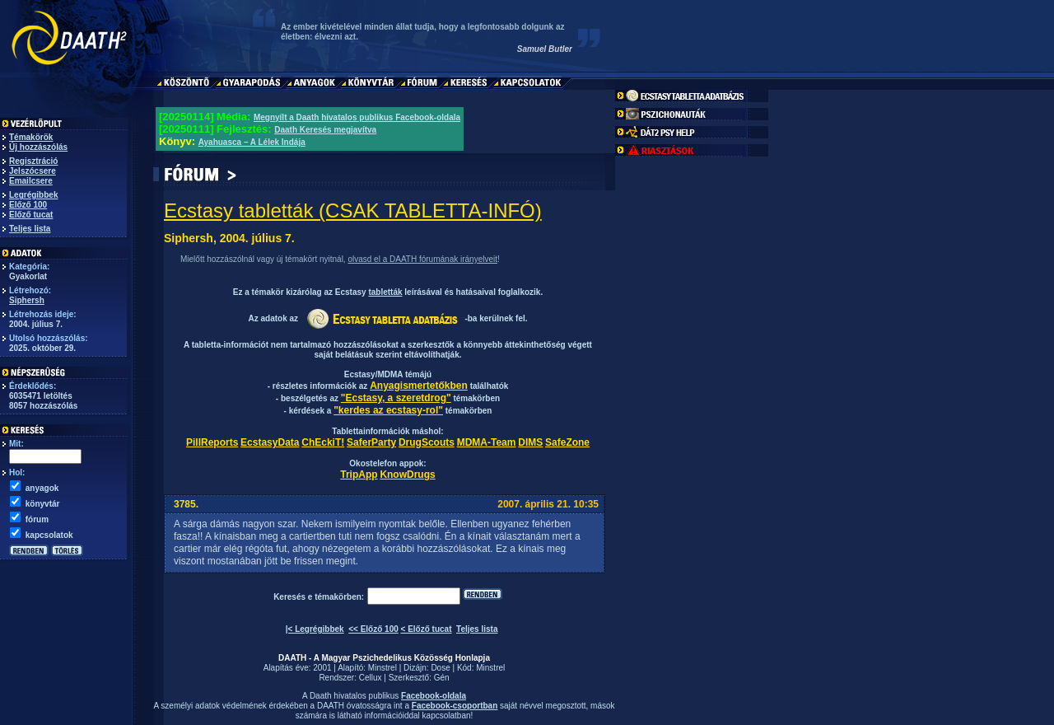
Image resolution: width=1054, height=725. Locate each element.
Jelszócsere (32, 170)
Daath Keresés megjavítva (325, 129)
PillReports (212, 442)
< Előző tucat (426, 629)
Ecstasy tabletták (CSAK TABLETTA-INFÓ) (353, 210)
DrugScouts (427, 442)
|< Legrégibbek (315, 629)
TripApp (358, 474)
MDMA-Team (486, 442)
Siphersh (26, 300)
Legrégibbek (33, 194)
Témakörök (31, 137)
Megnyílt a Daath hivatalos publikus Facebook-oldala (357, 117)
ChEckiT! (322, 442)
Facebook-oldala (433, 695)
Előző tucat (31, 214)
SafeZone (567, 442)
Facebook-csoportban (454, 705)
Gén (442, 677)
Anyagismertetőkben (419, 385)
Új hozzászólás (38, 147)
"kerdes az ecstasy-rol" (388, 410)
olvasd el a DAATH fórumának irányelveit (422, 259)
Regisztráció (33, 161)
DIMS (530, 442)
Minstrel (382, 667)
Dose (440, 667)
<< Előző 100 (373, 629)
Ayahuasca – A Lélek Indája (251, 142)
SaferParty (371, 442)
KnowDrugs (407, 474)
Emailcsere (31, 180)
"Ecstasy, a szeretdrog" (396, 398)
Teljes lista (29, 228)
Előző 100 (28, 204)
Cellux (370, 677)
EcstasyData (269, 442)
